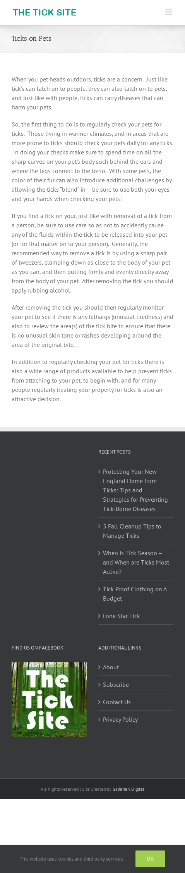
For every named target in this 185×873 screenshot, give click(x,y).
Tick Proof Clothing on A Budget (134, 593)
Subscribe (116, 684)
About (111, 667)
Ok (150, 858)
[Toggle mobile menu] (169, 12)
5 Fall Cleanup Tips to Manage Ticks (132, 530)
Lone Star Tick (121, 616)
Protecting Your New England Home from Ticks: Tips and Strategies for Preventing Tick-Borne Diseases (135, 490)
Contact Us (117, 702)
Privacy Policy (120, 719)
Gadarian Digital (128, 789)
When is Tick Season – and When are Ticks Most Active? (136, 562)
